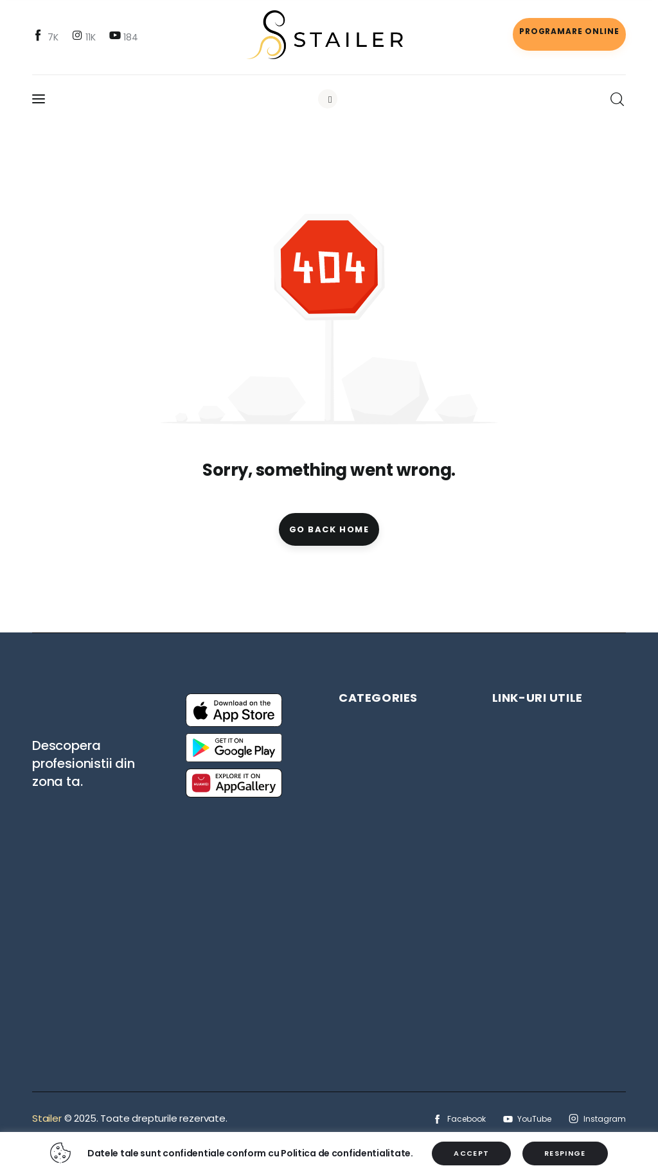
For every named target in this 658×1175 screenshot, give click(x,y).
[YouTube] (124, 36)
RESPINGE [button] (565, 1153)
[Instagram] (85, 36)
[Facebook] (47, 36)
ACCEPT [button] (471, 1153)
